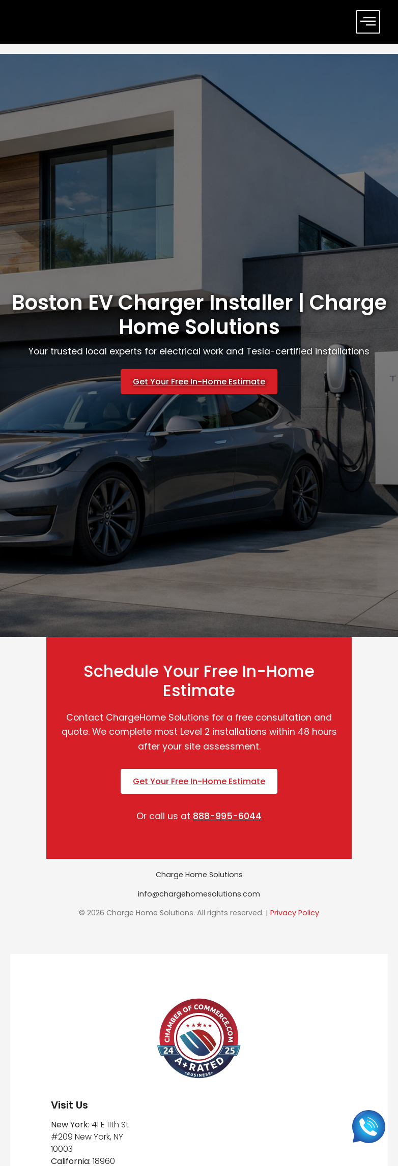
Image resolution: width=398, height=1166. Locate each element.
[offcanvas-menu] (368, 22)
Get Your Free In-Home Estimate (199, 381)
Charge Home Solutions (199, 875)
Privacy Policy (294, 913)
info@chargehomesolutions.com (199, 894)
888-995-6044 (227, 816)
